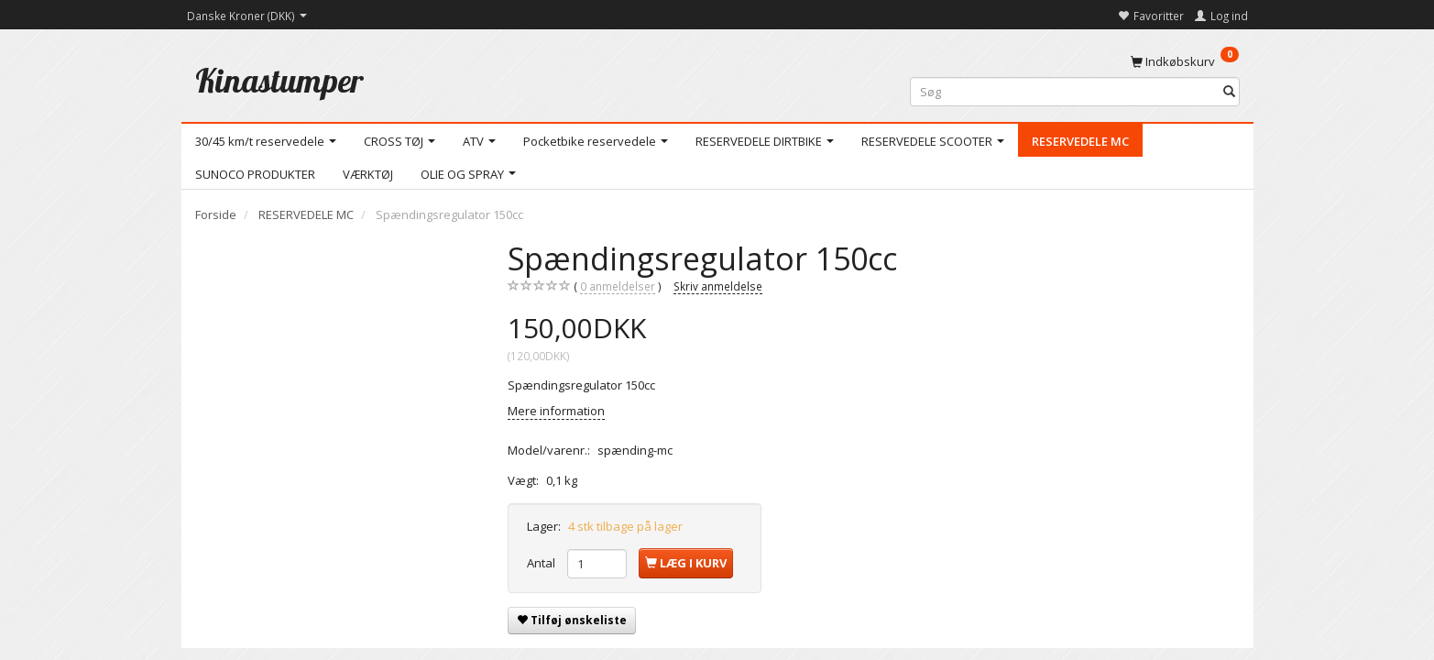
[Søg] (1229, 92)
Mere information (556, 410)
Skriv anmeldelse (717, 286)
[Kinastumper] (279, 80)
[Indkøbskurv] (1185, 60)
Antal (542, 563)
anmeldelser (617, 286)
